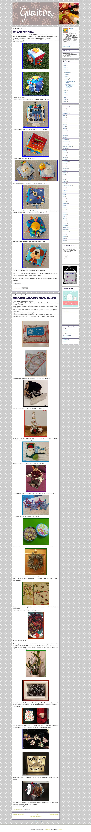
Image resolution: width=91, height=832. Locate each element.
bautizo (64, 111)
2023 (65, 63)
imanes (64, 192)
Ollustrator (48, 829)
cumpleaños (65, 168)
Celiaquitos (65, 330)
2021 (65, 67)
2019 (65, 70)
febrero (67, 78)
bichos (64, 117)
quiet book (65, 225)
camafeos (65, 130)
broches (64, 128)
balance (64, 108)
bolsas (64, 122)
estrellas (64, 172)
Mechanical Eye (66, 339)
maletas (64, 201)
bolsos (64, 124)
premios (64, 220)
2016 (65, 94)
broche (64, 126)
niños (64, 216)
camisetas (65, 137)
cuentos (64, 165)
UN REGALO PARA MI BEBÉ (23, 32)
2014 (65, 97)
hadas (64, 187)
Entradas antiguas (54, 814)
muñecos (65, 212)
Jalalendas (65, 337)
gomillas (64, 181)
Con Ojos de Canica (67, 333)
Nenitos (64, 341)
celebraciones (66, 141)
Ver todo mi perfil (66, 46)
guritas (64, 183)
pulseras (64, 223)
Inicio (37, 814)
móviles (64, 209)
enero (66, 79)
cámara (64, 133)
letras (64, 196)
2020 (65, 69)
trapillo (64, 238)
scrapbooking (65, 231)
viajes (64, 240)
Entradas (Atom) (38, 821)
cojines (64, 150)
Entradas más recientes (18, 814)
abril (66, 74)
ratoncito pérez (66, 227)
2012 (65, 101)
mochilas (64, 207)
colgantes (65, 152)
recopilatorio (65, 229)
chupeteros (65, 144)
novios (64, 218)
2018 (65, 90)
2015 (65, 96)
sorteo (64, 234)
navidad (64, 214)
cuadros (64, 159)
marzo (66, 76)
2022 (65, 65)
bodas (64, 119)
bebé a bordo (65, 113)
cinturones (65, 148)
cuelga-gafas (65, 161)
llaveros (64, 198)
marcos (64, 205)
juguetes (21, 289)
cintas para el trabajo (67, 146)
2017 (65, 92)
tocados (64, 236)
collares (64, 155)
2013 (65, 99)
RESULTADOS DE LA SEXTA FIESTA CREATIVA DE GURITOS (34, 298)
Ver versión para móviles (36, 816)
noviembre (67, 72)
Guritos (71, 28)
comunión (65, 157)
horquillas (65, 190)
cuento (64, 163)
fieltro (64, 174)
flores (64, 179)
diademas (65, 170)
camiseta (65, 135)
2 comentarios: (17, 288)
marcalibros (65, 203)
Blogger (60, 829)
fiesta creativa (66, 176)
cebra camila (65, 139)
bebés (18, 289)
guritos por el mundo (67, 185)
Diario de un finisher (67, 335)
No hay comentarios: (18, 809)
